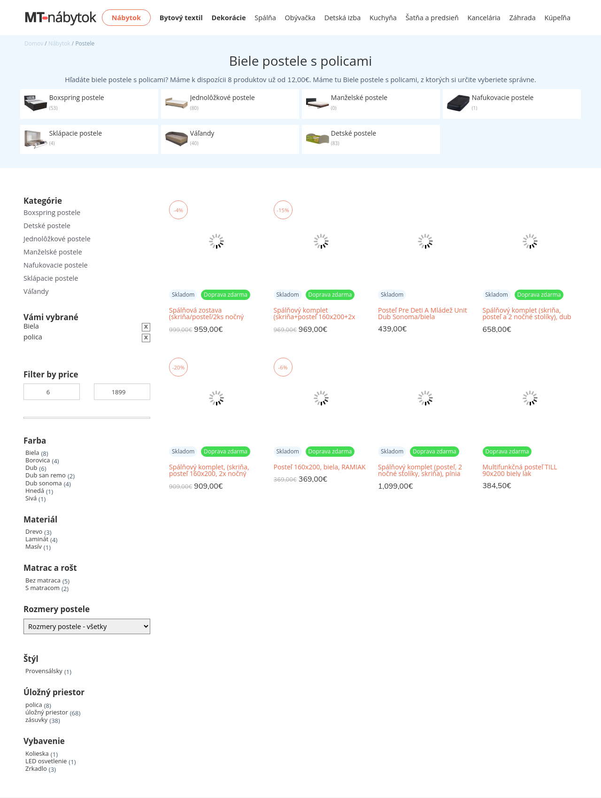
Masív (33, 547)
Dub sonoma (43, 483)
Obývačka (300, 17)
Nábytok (59, 43)
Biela (32, 453)
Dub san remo (45, 475)
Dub (31, 468)
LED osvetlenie (46, 761)
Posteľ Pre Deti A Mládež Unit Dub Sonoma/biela (422, 313)
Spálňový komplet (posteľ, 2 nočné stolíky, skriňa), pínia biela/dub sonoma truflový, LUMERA (420, 470)
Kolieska (37, 754)
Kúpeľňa (557, 17)
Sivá (31, 498)
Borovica (37, 460)
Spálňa (265, 17)
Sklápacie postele (50, 278)
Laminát (36, 539)
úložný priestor (46, 712)
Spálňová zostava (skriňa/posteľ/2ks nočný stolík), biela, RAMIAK (206, 314)
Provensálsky (43, 671)
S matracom (42, 588)
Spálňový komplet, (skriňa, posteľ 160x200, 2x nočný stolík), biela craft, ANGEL (209, 470)
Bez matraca (43, 580)
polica (33, 705)
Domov (33, 43)
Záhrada (522, 17)
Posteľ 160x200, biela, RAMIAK (320, 467)
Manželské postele (52, 251)
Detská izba (342, 17)
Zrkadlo (36, 769)
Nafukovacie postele (55, 265)
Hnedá (34, 491)
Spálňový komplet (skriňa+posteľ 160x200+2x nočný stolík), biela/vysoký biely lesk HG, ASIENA (314, 314)
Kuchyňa (383, 17)
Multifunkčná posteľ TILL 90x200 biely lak (520, 470)
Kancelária (484, 17)
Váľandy (35, 291)
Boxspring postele (51, 212)
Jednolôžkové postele (57, 238)
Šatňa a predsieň (432, 17)
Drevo (33, 532)
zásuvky (36, 720)
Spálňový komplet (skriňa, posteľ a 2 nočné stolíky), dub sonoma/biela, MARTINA (527, 314)
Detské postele (46, 225)
